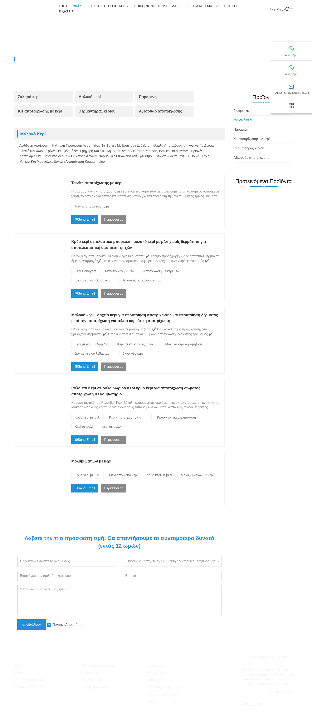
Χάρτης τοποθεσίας (29, 680)
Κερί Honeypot (85, 271)
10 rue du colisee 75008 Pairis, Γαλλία (265, 659)
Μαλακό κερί (64, 59)
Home (23, 59)
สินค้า (79, 6)
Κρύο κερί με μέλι (87, 417)
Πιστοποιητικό (91, 680)
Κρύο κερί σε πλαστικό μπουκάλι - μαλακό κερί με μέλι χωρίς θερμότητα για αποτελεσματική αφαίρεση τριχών (138, 245)
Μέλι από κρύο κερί (123, 475)
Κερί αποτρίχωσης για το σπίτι (130, 417)
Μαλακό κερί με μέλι (120, 271)
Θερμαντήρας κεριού (97, 111)
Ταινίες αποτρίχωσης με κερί (96, 183)
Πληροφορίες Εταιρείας (98, 665)
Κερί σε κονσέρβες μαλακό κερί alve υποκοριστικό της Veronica (138, 344)
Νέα (18, 665)
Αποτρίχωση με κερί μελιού (163, 271)
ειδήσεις (65, 12)
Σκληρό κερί (29, 97)
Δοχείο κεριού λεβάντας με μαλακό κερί (96, 353)
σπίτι (62, 6)
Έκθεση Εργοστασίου (110, 6)
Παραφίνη (148, 97)
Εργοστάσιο (90, 672)
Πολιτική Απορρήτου (67, 624)
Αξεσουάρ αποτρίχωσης (160, 111)
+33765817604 (253, 704)
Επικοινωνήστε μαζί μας (156, 6)
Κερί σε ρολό (84, 426)
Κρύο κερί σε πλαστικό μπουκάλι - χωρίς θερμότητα (96, 280)
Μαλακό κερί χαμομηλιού (183, 344)
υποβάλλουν (31, 624)
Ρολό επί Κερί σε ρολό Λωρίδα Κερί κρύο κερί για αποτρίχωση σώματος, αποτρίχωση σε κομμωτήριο (136, 391)
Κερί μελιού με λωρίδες (91, 344)
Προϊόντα (41, 59)
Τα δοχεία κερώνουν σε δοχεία (144, 280)
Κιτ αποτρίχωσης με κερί (40, 111)
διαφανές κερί (133, 353)
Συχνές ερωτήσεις (94, 687)
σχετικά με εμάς (201, 6)
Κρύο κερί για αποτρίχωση (176, 417)
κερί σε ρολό (111, 426)
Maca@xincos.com (282, 694)
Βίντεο (230, 6)
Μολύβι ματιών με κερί (91, 461)
